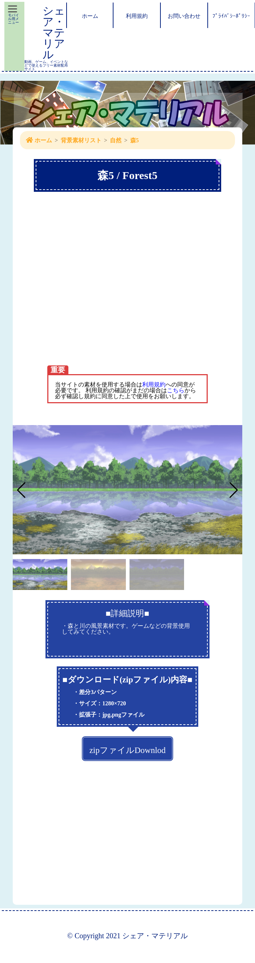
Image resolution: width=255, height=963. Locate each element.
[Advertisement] (68, 293)
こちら (175, 390)
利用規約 (154, 384)
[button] (234, 490)
